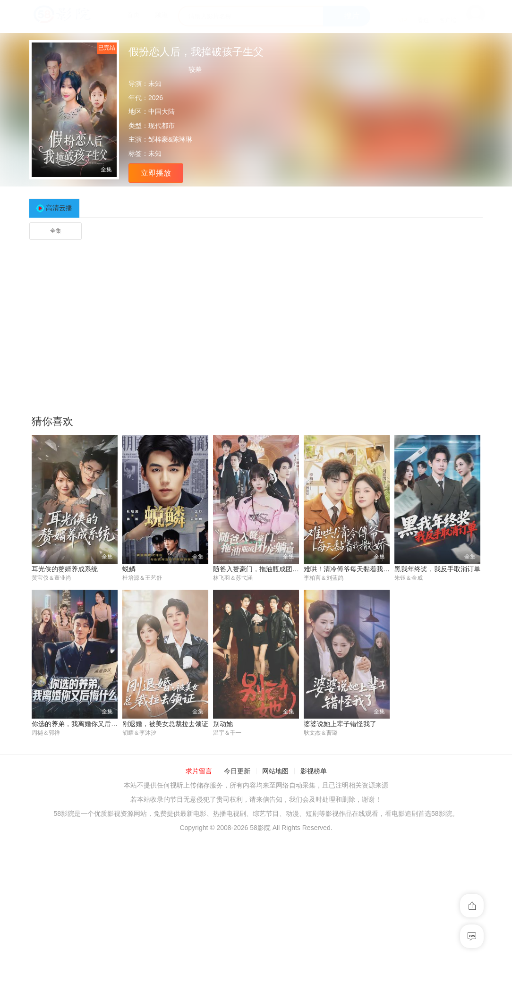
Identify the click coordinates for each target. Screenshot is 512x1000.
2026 (155, 98)
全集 (55, 231)
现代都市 (161, 125)
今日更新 (237, 772)
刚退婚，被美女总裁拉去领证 (165, 724)
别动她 (223, 724)
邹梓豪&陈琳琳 (170, 139)
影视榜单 (313, 772)
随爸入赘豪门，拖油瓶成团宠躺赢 (262, 569)
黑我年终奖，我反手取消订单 (437, 569)
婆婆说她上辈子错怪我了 (340, 724)
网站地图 (275, 772)
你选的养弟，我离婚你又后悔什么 (81, 724)
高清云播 (59, 208)
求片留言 (199, 772)
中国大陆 (161, 111)
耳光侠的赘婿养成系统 (65, 569)
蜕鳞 (129, 569)
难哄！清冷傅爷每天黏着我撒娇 (350, 569)
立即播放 (156, 173)
